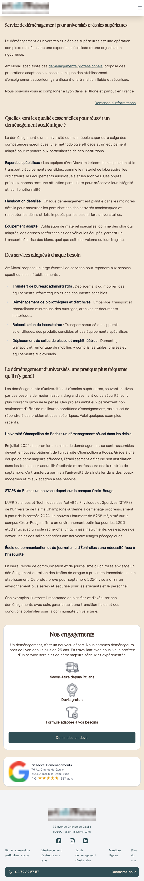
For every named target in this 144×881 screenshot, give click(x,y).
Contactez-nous (123, 872)
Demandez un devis (72, 737)
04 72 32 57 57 (23, 872)
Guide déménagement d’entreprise (85, 855)
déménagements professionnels (76, 66)
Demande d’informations (115, 102)
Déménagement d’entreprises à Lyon (51, 855)
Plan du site (134, 855)
